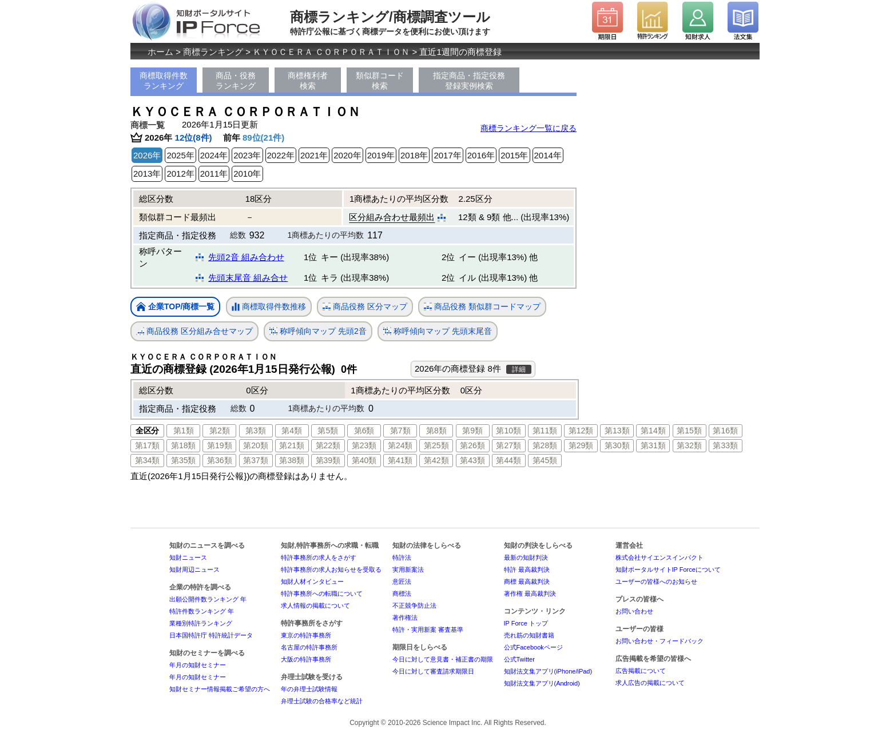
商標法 (401, 593)
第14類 (653, 430)
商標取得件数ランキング (164, 80)
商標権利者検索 (308, 80)
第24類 (400, 445)
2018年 (414, 155)
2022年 (281, 155)
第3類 (255, 430)
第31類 (653, 445)
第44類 (508, 460)
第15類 (689, 430)
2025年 (180, 155)
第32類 (689, 445)
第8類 (436, 430)
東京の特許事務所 (306, 635)
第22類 (328, 445)
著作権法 (405, 617)
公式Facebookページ (533, 647)
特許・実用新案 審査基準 (427, 629)
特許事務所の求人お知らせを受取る (331, 569)
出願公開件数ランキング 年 (208, 599)
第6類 (364, 430)
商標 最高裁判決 (527, 581)
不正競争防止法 (414, 605)
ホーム (160, 52)
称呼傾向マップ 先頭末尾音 (437, 331)
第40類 (364, 460)
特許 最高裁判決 (527, 569)
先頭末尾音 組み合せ (248, 277)
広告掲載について (640, 670)
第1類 (183, 430)
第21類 (291, 445)
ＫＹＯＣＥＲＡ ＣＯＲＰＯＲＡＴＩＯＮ (331, 52)
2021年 (314, 155)
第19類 (219, 445)
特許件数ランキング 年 (201, 611)
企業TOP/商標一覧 (175, 307)
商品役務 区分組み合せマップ (194, 331)
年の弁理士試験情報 (309, 689)
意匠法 (401, 581)
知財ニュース (188, 557)
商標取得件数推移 (269, 307)
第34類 (147, 460)
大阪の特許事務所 (306, 659)
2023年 (247, 155)
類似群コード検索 (380, 80)
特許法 (401, 557)
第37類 (255, 460)
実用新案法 (408, 569)
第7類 (400, 430)
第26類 (472, 445)
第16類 (725, 430)
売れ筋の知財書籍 (529, 635)
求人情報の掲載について (315, 605)
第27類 (508, 445)
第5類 (327, 430)
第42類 (436, 460)
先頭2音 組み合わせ (246, 257)
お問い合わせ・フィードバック (659, 641)
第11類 (545, 430)
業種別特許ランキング (200, 623)
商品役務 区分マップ (365, 307)
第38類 (291, 460)
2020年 (347, 155)
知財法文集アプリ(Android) (542, 683)
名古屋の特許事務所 (309, 647)
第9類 (472, 430)
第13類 (617, 430)
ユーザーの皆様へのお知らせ (656, 581)
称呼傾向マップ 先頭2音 (318, 331)
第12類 (581, 430)
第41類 (400, 460)
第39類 (328, 460)
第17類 (147, 445)
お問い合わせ (634, 611)
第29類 (581, 445)
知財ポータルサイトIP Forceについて (668, 569)
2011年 (214, 173)
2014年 (548, 155)
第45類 (545, 460)
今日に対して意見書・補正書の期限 (442, 659)
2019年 (381, 155)
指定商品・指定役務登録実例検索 (469, 80)
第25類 (436, 445)
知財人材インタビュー (312, 581)
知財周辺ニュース (194, 569)
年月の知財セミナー (197, 665)
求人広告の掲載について (650, 682)
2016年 (481, 155)
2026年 (147, 155)
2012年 (180, 173)
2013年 (147, 173)
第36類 (219, 460)
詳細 (519, 369)
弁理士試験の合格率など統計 (322, 701)
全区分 (147, 430)
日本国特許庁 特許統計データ (211, 635)
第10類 (508, 430)
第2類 (219, 430)
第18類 (183, 445)
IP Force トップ (526, 623)
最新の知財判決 (526, 557)
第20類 (255, 445)
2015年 (514, 155)
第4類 (291, 430)
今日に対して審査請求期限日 (433, 671)
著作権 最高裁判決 (530, 593)
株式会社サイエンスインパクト (659, 557)
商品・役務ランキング (236, 80)
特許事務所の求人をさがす (318, 557)
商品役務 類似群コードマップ (482, 307)
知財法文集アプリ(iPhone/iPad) (548, 671)
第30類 (617, 445)
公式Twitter (519, 659)
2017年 (447, 155)
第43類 (472, 460)
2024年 (214, 155)
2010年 (247, 173)
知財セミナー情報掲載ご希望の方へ (219, 689)
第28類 (545, 445)
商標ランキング (213, 52)
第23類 (364, 445)
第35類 (183, 460)
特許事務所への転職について (322, 593)
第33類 (725, 445)
